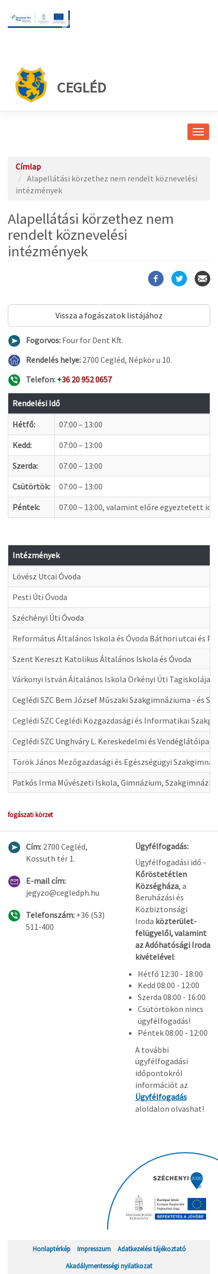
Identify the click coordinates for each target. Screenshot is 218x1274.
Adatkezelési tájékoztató (152, 1249)
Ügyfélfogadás (161, 1097)
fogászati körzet (30, 814)
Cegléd (61, 85)
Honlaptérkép (51, 1249)
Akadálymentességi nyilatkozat (109, 1266)
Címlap (28, 166)
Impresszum (94, 1249)
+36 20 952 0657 (84, 379)
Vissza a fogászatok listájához (109, 315)
